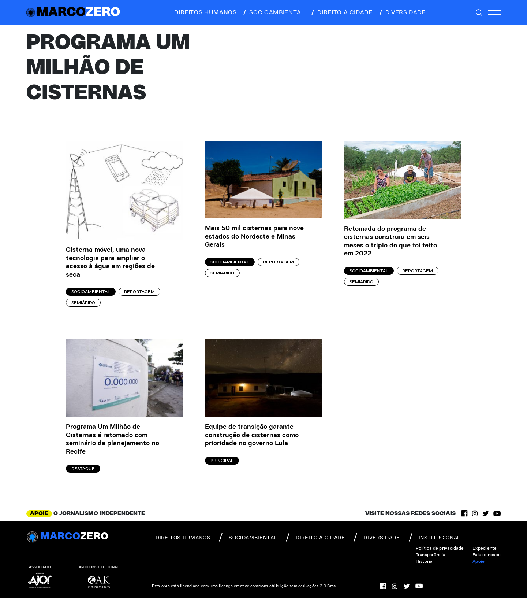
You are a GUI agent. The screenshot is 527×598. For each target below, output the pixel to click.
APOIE (39, 513)
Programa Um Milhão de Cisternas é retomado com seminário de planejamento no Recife (112, 439)
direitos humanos (203, 12)
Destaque (83, 468)
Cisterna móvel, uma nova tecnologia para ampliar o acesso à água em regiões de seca (110, 262)
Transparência (430, 555)
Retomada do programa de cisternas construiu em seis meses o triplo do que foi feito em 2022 (390, 241)
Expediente (484, 548)
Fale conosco (486, 555)
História (424, 561)
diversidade (402, 12)
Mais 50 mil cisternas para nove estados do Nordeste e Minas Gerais (254, 236)
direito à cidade (341, 12)
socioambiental (273, 12)
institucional (434, 537)
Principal (221, 460)
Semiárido (83, 302)
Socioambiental (90, 291)
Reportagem (139, 291)
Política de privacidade (440, 548)
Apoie (478, 561)
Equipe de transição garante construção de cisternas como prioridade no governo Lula (252, 435)
